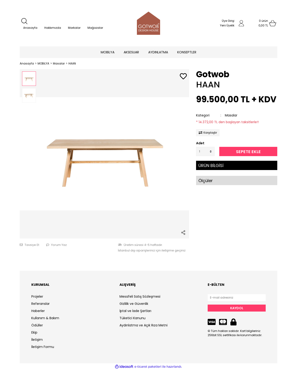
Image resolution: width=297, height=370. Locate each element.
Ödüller (37, 325)
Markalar (74, 28)
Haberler (38, 311)
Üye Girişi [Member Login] (228, 21)
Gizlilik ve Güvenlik (133, 303)
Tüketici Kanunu (132, 318)
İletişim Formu (42, 346)
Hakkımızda (52, 28)
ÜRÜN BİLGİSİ (210, 165)
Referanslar (40, 303)
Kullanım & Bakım (45, 318)
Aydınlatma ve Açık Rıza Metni (143, 325)
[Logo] (148, 23)
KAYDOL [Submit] (236, 308)
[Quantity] (205, 151)
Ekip (34, 332)
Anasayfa (30, 28)
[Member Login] (241, 23)
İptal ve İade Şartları (135, 311)
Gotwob (212, 74)
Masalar (231, 115)
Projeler (37, 296)
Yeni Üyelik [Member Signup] (227, 25)
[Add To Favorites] (183, 76)
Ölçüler (205, 180)
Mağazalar (95, 28)
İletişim (37, 339)
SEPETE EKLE (248, 151)
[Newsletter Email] (237, 297)
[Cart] (263, 23)
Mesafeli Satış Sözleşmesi (139, 296)
